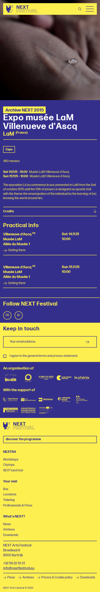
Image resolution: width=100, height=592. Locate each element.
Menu (90, 9)
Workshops (10, 459)
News (7, 524)
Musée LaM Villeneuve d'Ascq (49, 172)
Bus (5, 489)
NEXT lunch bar (13, 470)
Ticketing (9, 500)
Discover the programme (23, 439)
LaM (8, 134)
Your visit (10, 481)
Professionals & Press (17, 505)
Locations (9, 494)
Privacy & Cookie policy (55, 578)
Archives (9, 529)
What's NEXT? (14, 516)
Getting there (14, 250)
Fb (7, 315)
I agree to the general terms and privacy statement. (43, 356)
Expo (9, 149)
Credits (50, 211)
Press (9, 578)
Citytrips (9, 465)
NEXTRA (9, 452)
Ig (18, 315)
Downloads (10, 535)
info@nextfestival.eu (18, 568)
